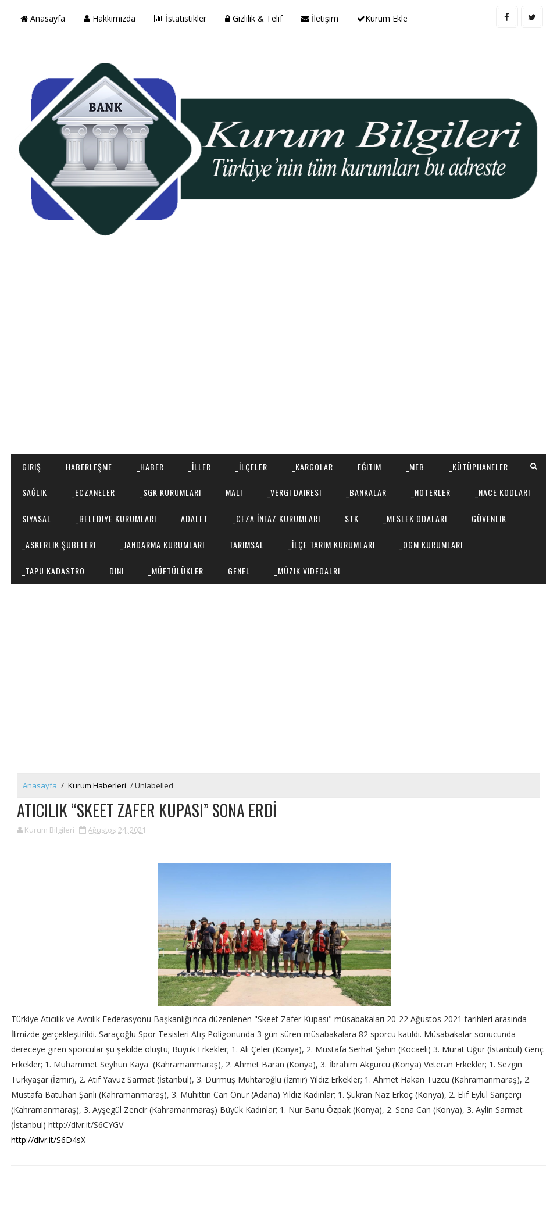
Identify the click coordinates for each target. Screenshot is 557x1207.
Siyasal (36, 518)
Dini (116, 571)
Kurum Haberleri (97, 785)
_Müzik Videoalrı (307, 571)
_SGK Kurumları (170, 492)
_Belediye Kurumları (116, 518)
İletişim (319, 18)
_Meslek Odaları (415, 518)
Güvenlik (489, 518)
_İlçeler (251, 466)
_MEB (415, 466)
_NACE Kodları (502, 492)
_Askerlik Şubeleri (59, 544)
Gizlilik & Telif (254, 18)
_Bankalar (366, 492)
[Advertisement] (278, 361)
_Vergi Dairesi (294, 492)
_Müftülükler (175, 571)
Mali (234, 492)
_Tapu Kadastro (53, 571)
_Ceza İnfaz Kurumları (276, 518)
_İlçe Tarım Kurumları (331, 544)
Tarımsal (246, 544)
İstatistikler (180, 18)
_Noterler (431, 492)
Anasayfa (42, 18)
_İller (199, 466)
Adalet (194, 518)
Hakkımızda (109, 18)
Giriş (31, 466)
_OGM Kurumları (431, 544)
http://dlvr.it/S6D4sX (48, 1139)
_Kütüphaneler (478, 466)
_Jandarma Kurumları (162, 544)
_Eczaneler (93, 492)
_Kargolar (312, 466)
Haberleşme (89, 466)
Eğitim (369, 466)
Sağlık (34, 492)
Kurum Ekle (382, 18)
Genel (239, 571)
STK (352, 518)
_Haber (150, 466)
